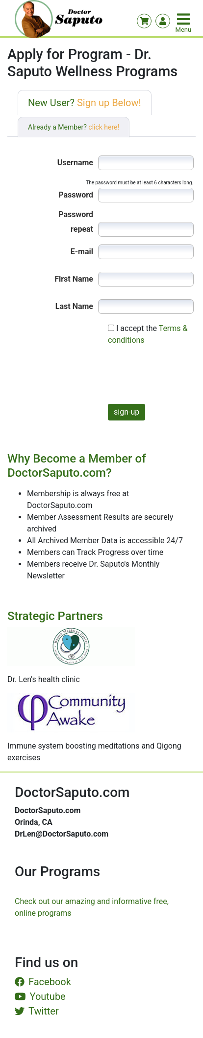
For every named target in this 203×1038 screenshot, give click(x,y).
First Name (73, 279)
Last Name (74, 306)
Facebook (43, 982)
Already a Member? (73, 127)
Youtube (40, 996)
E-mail (82, 251)
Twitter (37, 1011)
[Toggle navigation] (184, 19)
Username (75, 162)
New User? (84, 103)
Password (75, 194)
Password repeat (75, 216)
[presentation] (121, 377)
